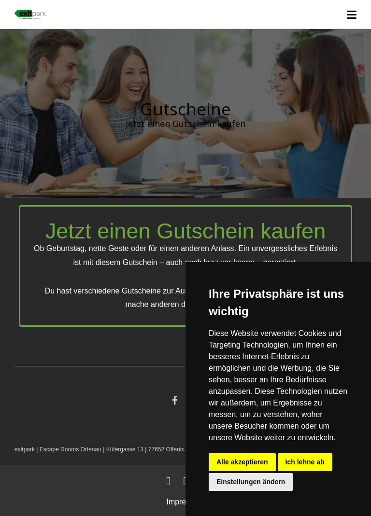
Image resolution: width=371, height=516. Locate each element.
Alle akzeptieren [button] (242, 462)
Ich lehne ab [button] (305, 462)
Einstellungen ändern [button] (250, 482)
